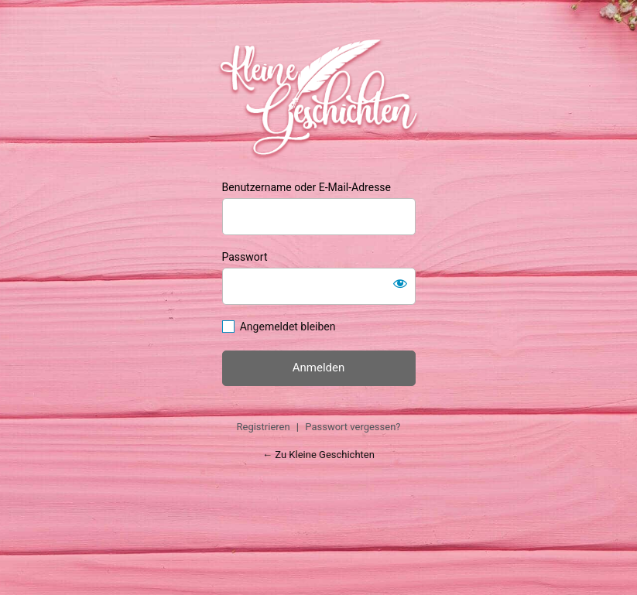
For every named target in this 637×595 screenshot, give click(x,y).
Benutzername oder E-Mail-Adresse (307, 187)
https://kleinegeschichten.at (318, 96)
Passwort (245, 257)
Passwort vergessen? (352, 427)
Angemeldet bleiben (288, 326)
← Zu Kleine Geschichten (318, 454)
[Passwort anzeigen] (400, 283)
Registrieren (262, 427)
